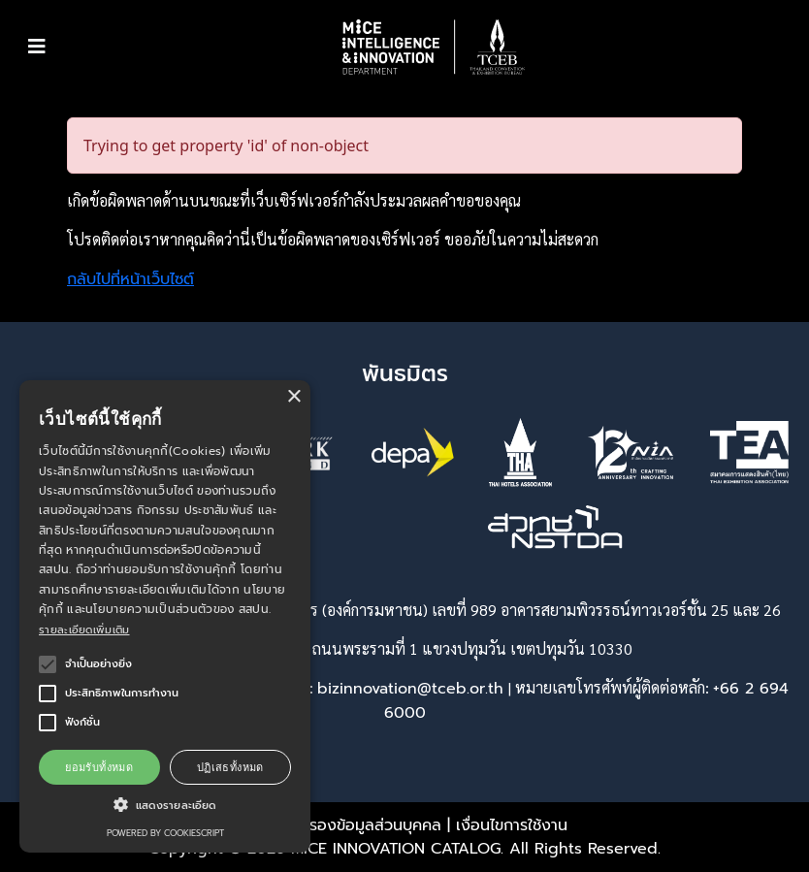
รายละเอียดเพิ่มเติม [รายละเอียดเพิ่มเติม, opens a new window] (84, 630)
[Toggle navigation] (37, 46)
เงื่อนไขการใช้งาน (511, 825)
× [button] (293, 397)
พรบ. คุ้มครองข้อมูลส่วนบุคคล (342, 825)
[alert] (164, 616)
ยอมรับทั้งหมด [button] (99, 766)
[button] (433, 47)
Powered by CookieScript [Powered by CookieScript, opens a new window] (165, 833)
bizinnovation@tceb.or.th (410, 688)
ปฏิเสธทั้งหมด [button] (230, 766)
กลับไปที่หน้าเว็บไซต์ (130, 279)
